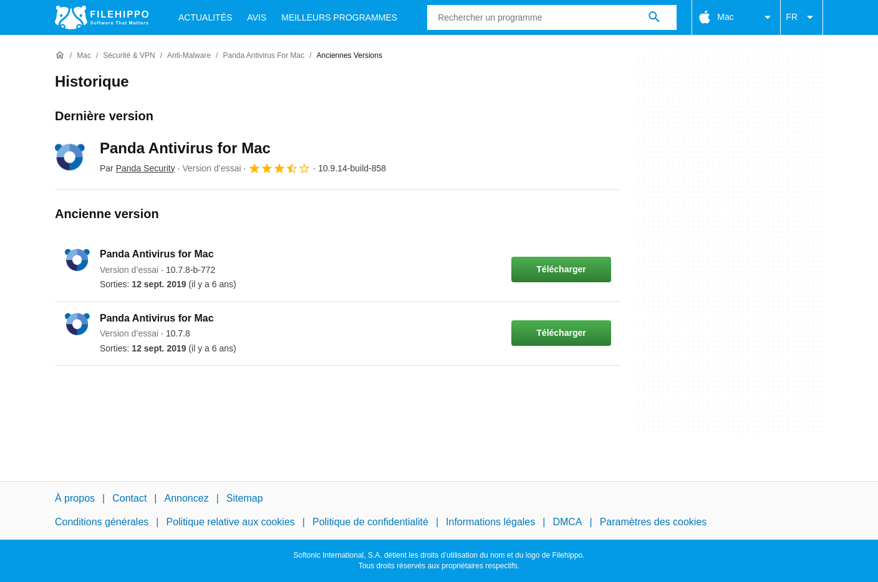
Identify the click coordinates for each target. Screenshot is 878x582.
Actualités (205, 17)
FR (802, 17)
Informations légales (490, 522)
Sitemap (244, 498)
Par (137, 168)
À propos (75, 498)
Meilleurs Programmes (339, 17)
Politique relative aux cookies (230, 522)
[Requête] (552, 17)
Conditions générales (101, 522)
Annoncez (187, 498)
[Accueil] (60, 55)
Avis (256, 17)
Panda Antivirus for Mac (185, 148)
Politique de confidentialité (370, 522)
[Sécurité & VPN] (129, 55)
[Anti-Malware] (189, 55)
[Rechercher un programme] (654, 17)
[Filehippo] (101, 17)
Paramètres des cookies (653, 522)
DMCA (567, 522)
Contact (129, 498)
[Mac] (84, 55)
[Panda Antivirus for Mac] (263, 55)
